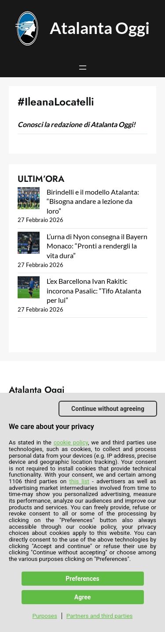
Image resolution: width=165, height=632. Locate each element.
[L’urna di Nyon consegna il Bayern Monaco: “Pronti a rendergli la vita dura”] (29, 244)
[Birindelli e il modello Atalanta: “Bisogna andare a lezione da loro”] (29, 199)
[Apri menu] (82, 67)
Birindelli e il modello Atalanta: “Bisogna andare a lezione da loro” (93, 201)
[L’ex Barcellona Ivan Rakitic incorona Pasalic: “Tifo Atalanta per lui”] (29, 288)
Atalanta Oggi (100, 28)
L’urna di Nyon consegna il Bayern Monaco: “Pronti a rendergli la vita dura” (97, 246)
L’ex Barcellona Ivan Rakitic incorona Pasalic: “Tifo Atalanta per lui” (94, 290)
